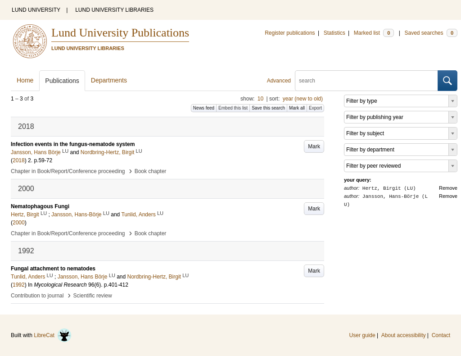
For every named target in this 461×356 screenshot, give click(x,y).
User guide (362, 335)
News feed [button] (203, 107)
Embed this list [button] (233, 107)
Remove (448, 188)
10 (260, 99)
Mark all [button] (297, 107)
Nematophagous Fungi (40, 206)
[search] (366, 80)
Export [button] (315, 107)
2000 (19, 222)
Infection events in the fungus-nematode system (73, 144)
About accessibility (403, 335)
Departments (109, 80)
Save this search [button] (268, 107)
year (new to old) (303, 99)
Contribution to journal (37, 295)
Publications (62, 80)
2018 (19, 160)
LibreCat (53, 335)
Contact (441, 335)
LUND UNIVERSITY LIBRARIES (114, 10)
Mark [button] (314, 146)
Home (25, 80)
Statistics (334, 33)
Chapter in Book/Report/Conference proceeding (68, 171)
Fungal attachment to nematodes (53, 268)
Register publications (290, 33)
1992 (19, 285)
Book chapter (151, 171)
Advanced (279, 81)
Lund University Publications (120, 32)
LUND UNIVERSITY (36, 10)
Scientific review (92, 295)
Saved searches (430, 33)
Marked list (374, 33)
